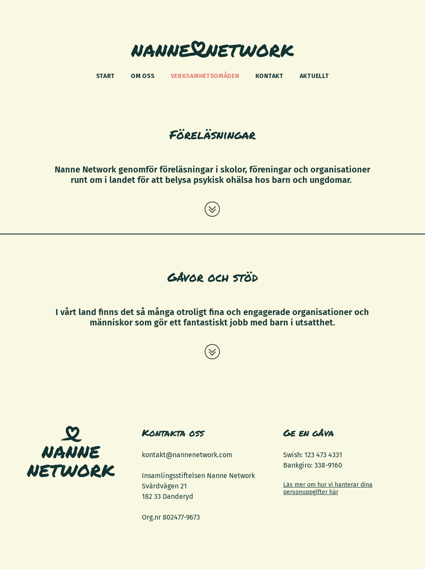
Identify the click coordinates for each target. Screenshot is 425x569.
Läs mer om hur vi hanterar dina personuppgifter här (328, 488)
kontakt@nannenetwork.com (187, 455)
